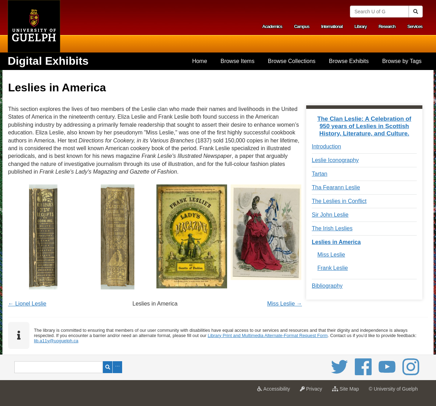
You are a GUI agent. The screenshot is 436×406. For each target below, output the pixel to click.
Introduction (326, 146)
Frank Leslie (332, 268)
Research (387, 26)
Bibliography (327, 286)
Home (199, 61)
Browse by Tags (402, 61)
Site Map (347, 391)
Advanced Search (117, 367)
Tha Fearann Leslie (336, 187)
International (332, 26)
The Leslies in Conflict (339, 201)
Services (414, 26)
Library (360, 26)
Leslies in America (336, 242)
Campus (301, 26)
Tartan (319, 174)
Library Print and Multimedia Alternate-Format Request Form (268, 335)
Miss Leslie (331, 255)
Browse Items (237, 61)
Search (107, 367)
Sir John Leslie (330, 215)
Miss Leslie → (284, 304)
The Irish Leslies (332, 228)
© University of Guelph (393, 389)
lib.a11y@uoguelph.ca (56, 340)
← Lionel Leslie (27, 304)
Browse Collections (292, 61)
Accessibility (275, 391)
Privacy (313, 391)
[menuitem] (199, 61)
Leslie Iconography (335, 160)
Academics (272, 26)
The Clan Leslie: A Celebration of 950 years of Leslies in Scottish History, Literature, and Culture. (364, 126)
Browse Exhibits (349, 61)
